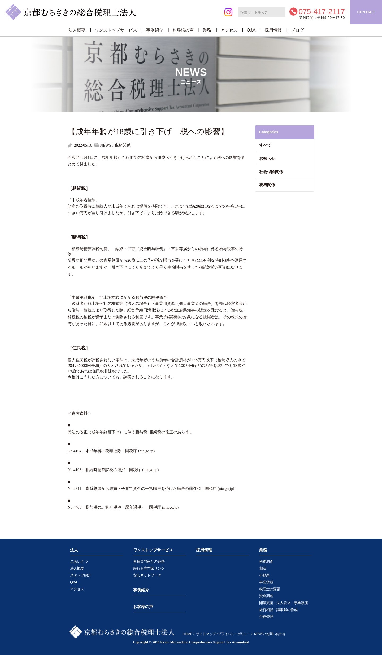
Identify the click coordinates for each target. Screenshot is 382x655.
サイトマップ (205, 634)
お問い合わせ (275, 634)
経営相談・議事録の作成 (278, 610)
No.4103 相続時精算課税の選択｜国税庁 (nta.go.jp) (113, 470)
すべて (265, 145)
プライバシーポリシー (234, 634)
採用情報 (273, 30)
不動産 (264, 575)
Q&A (251, 30)
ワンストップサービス (116, 30)
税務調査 (266, 561)
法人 (74, 550)
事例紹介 (154, 30)
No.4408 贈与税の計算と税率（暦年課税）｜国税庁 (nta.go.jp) (123, 507)
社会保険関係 (271, 171)
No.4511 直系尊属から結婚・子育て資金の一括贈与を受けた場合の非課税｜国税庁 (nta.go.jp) (151, 488)
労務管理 (266, 616)
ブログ (297, 30)
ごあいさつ (79, 561)
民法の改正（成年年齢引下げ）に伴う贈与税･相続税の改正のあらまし (130, 432)
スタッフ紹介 (80, 575)
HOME (187, 634)
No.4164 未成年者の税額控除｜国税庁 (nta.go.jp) (111, 451)
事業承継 (266, 582)
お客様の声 (183, 30)
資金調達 (266, 596)
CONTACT (366, 12)
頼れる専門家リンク (148, 568)
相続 (262, 568)
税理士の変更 (269, 589)
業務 (207, 30)
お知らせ (267, 158)
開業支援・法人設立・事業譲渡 (283, 603)
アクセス (228, 30)
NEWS (259, 634)
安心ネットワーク (147, 575)
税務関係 (267, 184)
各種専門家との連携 (148, 561)
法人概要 (76, 30)
